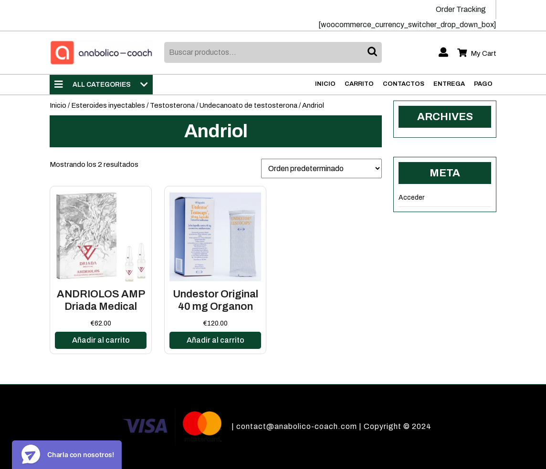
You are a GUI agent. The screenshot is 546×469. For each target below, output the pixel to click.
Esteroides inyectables (108, 105)
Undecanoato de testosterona (248, 105)
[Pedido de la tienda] (321, 168)
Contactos (403, 84)
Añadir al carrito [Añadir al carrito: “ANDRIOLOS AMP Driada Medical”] (101, 340)
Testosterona (172, 105)
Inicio (325, 84)
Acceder (411, 197)
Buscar (373, 52)
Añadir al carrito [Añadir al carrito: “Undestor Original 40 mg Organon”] (215, 340)
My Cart (476, 53)
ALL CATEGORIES (101, 84)
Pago (483, 84)
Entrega (449, 84)
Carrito (359, 84)
